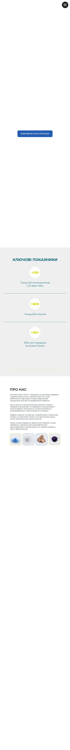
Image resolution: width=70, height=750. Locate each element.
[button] (35, 133)
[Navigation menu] (65, 5)
